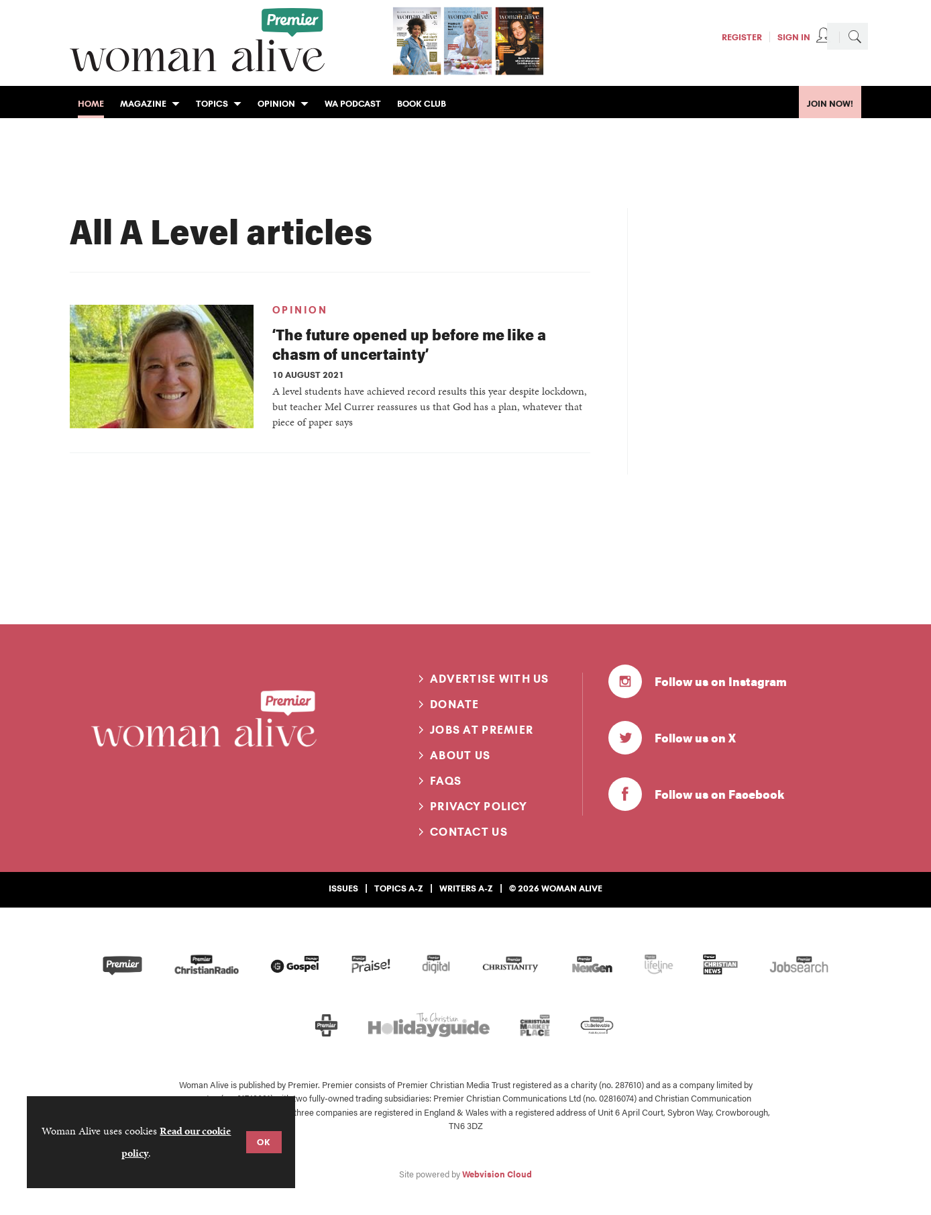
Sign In (793, 37)
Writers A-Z (466, 888)
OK (264, 1141)
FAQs (445, 780)
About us (460, 755)
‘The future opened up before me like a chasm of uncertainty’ (409, 343)
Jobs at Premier (481, 729)
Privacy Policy (478, 806)
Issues (343, 888)
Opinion (300, 310)
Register (742, 37)
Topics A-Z (398, 888)
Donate (455, 704)
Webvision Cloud (497, 1174)
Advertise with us (489, 678)
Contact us (469, 831)
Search (854, 36)
